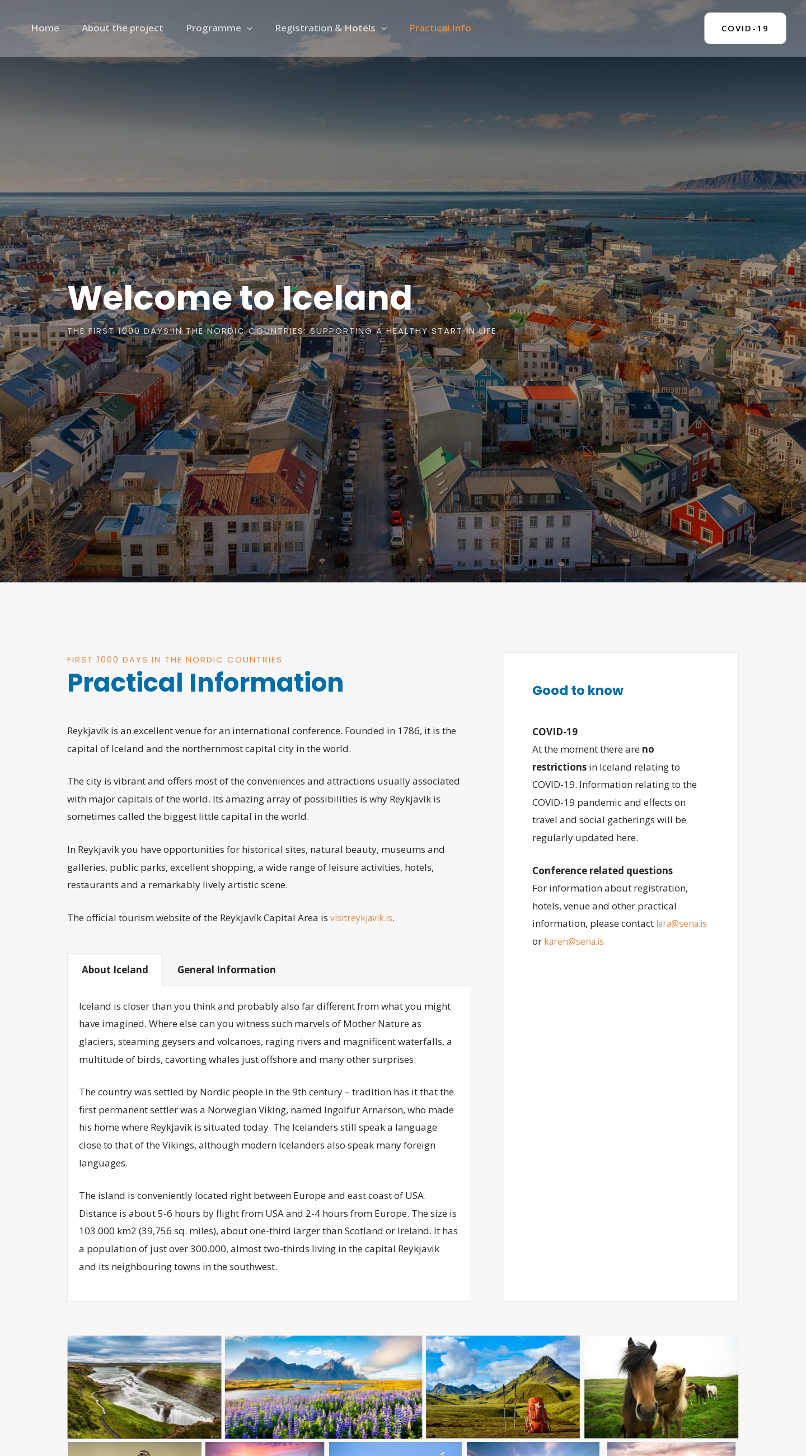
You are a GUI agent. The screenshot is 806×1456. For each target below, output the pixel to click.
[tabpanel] (268, 1144)
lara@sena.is (560, 941)
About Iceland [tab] (115, 969)
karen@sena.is (635, 941)
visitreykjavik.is (363, 917)
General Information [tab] (226, 969)
